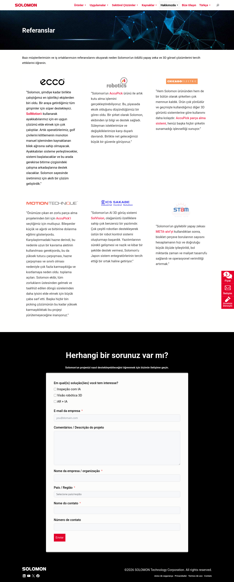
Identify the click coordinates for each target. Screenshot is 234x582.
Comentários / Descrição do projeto (79, 427)
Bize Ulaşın (189, 5)
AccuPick (116, 93)
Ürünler (80, 5)
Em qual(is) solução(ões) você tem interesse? (86, 383)
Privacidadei (181, 576)
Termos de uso (195, 576)
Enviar (60, 537)
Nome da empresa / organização (77, 471)
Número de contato (67, 520)
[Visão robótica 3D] (55, 395)
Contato (208, 576)
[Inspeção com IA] (55, 389)
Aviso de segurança (163, 576)
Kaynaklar (149, 5)
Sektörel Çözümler (125, 5)
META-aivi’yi (164, 231)
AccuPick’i (63, 218)
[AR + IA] (55, 401)
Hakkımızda (170, 5)
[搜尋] (217, 5)
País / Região (63, 487)
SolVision (97, 218)
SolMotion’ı (34, 114)
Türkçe (205, 5)
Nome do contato (66, 503)
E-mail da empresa (67, 411)
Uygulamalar (99, 5)
